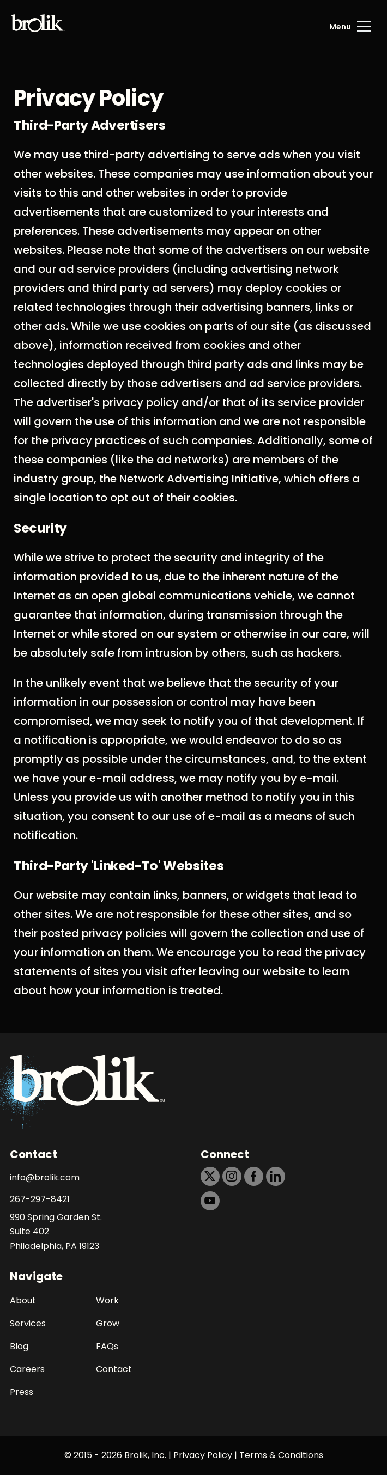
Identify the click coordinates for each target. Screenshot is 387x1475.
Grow (107, 1323)
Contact (114, 1369)
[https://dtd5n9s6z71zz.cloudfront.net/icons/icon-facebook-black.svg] (253, 1176)
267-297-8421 (40, 1199)
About (23, 1300)
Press (21, 1392)
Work (107, 1300)
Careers (27, 1369)
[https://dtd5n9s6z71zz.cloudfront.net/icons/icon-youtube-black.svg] (210, 1200)
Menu (340, 26)
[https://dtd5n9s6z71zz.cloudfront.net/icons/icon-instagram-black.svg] (231, 1176)
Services (28, 1323)
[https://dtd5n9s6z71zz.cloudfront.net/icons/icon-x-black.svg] (210, 1176)
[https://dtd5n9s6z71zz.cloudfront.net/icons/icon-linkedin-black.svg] (275, 1176)
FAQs (107, 1346)
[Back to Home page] (38, 26)
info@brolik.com (45, 1177)
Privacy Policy (202, 1455)
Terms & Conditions (281, 1455)
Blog (19, 1346)
